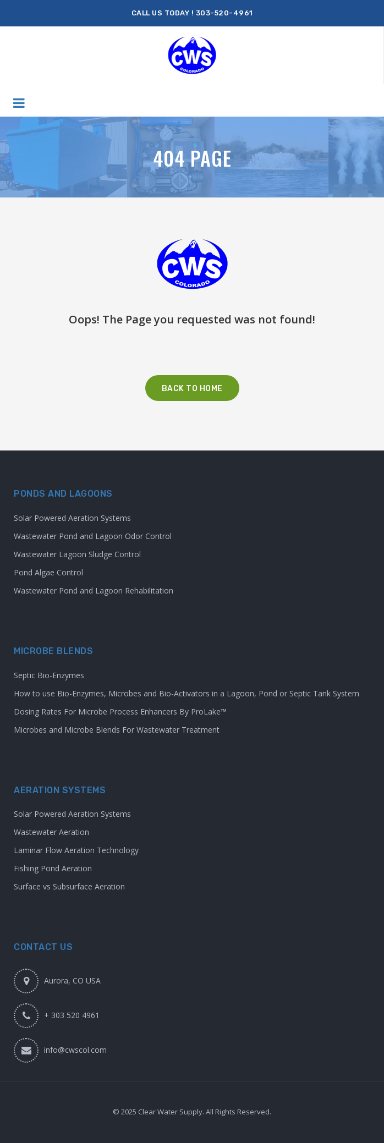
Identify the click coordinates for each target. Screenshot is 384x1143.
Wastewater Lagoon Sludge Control (77, 554)
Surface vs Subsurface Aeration (69, 886)
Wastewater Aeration (51, 832)
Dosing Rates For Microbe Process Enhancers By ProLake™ (120, 711)
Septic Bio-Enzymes (49, 675)
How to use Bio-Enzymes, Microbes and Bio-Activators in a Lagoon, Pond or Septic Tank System (186, 693)
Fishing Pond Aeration (53, 868)
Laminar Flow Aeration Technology (76, 850)
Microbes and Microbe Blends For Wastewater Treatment (117, 729)
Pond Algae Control (48, 572)
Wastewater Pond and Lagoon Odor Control (93, 536)
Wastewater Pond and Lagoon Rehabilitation (93, 590)
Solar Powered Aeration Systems (72, 518)
